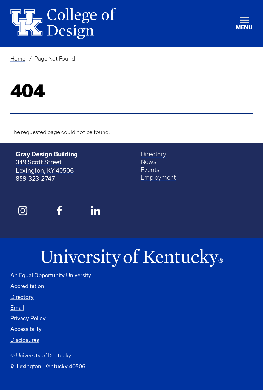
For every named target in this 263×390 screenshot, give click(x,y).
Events (150, 169)
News (148, 162)
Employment (158, 177)
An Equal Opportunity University (50, 275)
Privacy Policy (28, 318)
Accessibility (26, 329)
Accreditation (27, 286)
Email (17, 307)
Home (17, 59)
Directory (153, 154)
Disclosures (24, 340)
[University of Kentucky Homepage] (131, 258)
